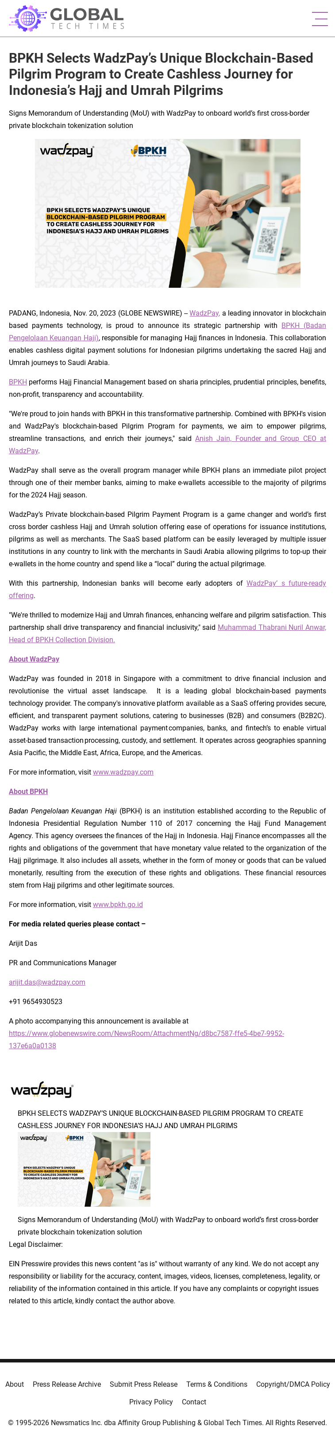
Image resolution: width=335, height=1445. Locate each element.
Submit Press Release (143, 1384)
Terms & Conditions (216, 1384)
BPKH (18, 382)
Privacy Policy (151, 1402)
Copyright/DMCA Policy (293, 1384)
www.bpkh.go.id (118, 904)
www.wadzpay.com (123, 772)
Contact (194, 1402)
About (14, 1384)
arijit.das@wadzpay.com (47, 982)
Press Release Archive (67, 1384)
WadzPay (204, 313)
